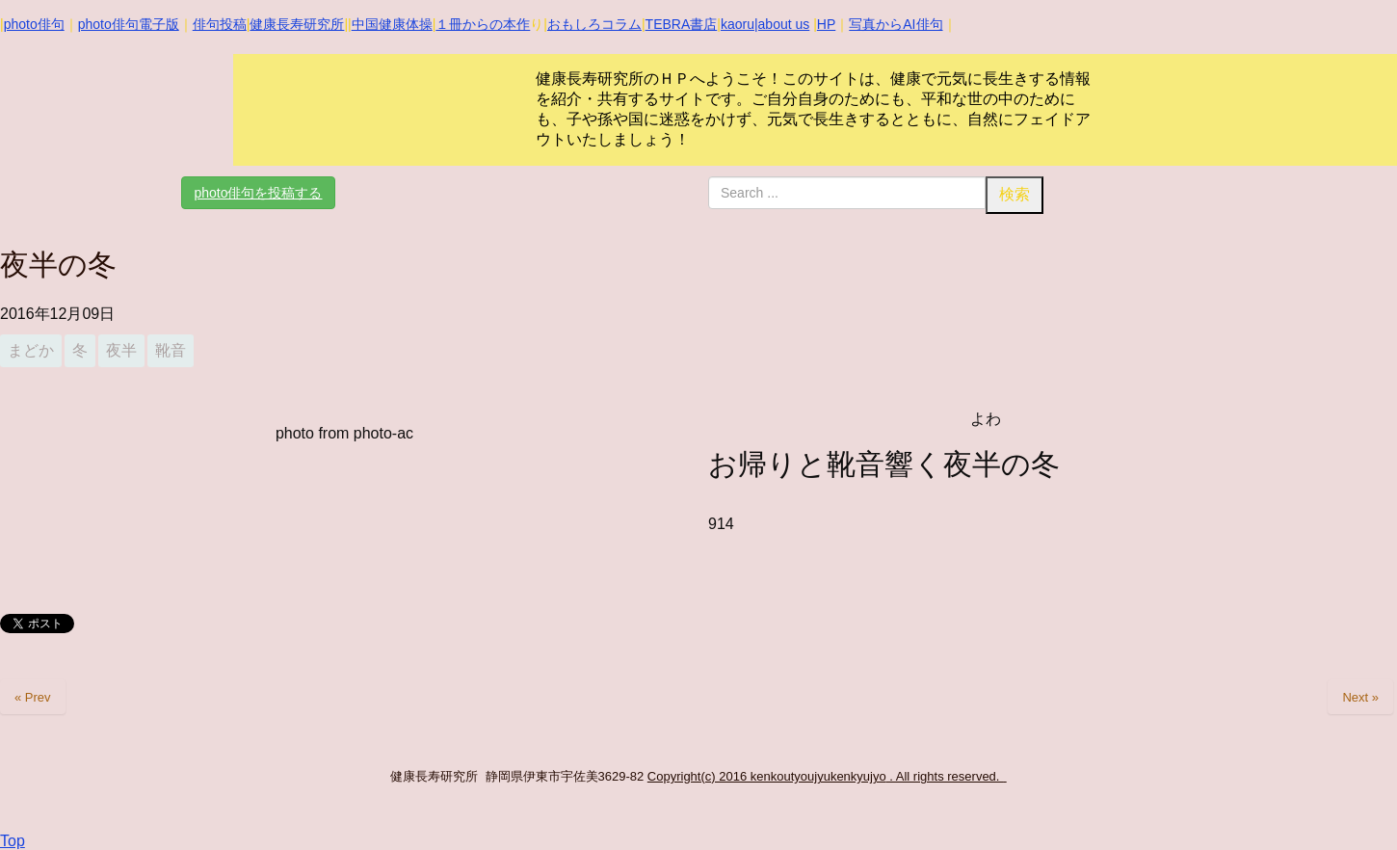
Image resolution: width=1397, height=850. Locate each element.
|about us (781, 24)
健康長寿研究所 (297, 24)
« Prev (32, 697)
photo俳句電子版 (128, 24)
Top (12, 841)
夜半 (121, 350)
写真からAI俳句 (895, 24)
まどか (31, 350)
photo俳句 (34, 24)
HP (826, 24)
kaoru (737, 24)
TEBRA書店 (682, 24)
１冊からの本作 (482, 24)
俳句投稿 (220, 24)
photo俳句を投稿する (258, 192)
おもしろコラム (594, 24)
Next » (1360, 697)
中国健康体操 (392, 24)
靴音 (170, 350)
